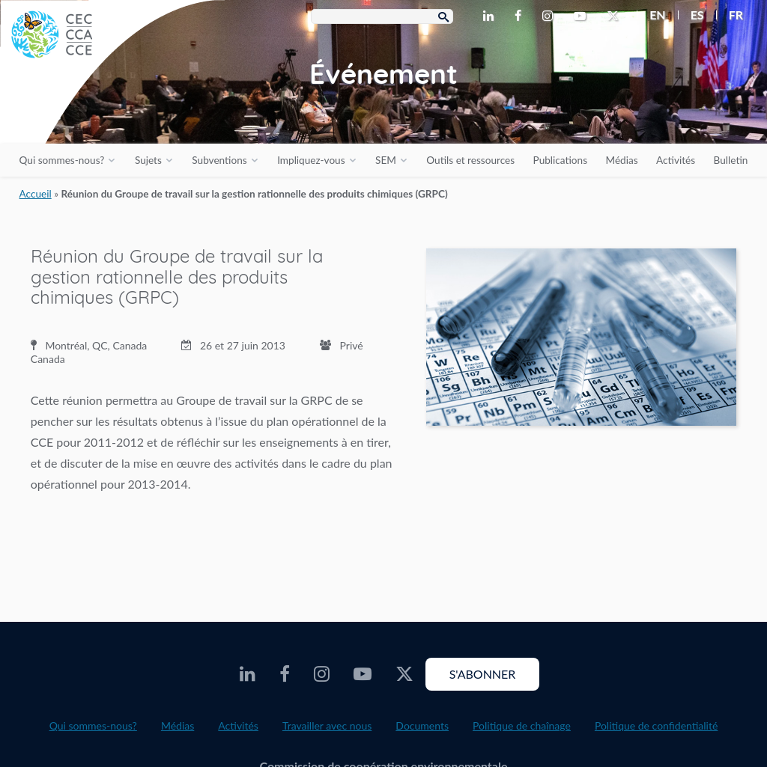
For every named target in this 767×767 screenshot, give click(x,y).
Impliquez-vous (311, 160)
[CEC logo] (112, 112)
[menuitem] (651, 14)
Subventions (219, 160)
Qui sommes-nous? (62, 160)
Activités (675, 160)
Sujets (148, 160)
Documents (422, 725)
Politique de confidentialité (656, 725)
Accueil (35, 194)
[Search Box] (382, 16)
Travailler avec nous (327, 725)
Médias (622, 160)
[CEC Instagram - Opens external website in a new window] (550, 16)
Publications (560, 160)
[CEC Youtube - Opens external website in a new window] (583, 16)
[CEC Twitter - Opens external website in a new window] (616, 16)
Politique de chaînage (522, 725)
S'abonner (482, 674)
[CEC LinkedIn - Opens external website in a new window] (491, 16)
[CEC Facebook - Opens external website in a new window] (521, 16)
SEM (385, 160)
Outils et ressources (470, 160)
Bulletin (731, 160)
